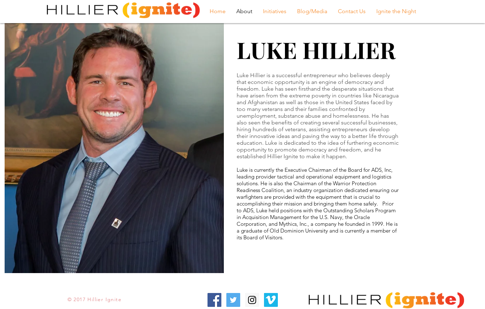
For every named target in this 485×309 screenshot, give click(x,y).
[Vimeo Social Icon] (271, 300)
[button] (275, 11)
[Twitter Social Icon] (233, 300)
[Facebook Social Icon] (214, 300)
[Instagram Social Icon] (252, 300)
